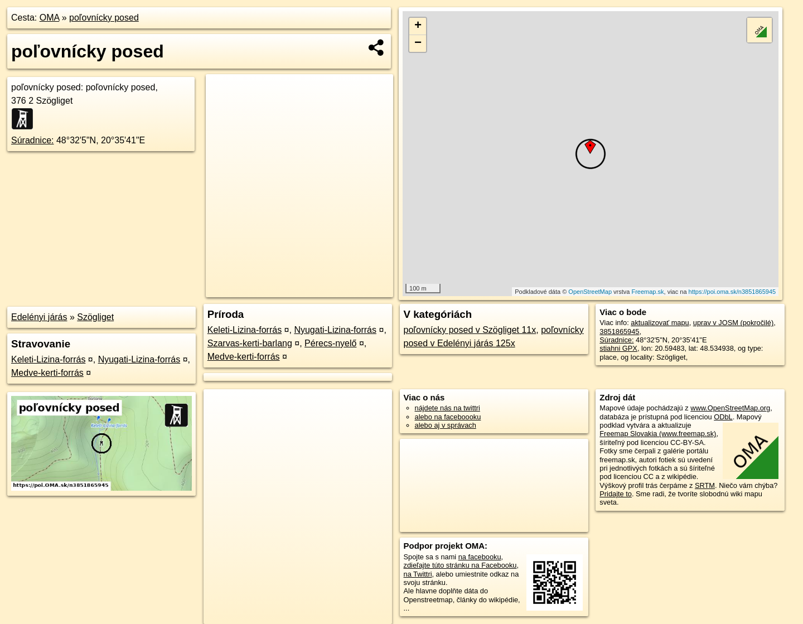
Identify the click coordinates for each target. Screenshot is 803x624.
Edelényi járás (39, 317)
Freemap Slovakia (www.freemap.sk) (657, 433)
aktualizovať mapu (660, 322)
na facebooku (479, 557)
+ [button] (418, 26)
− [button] (418, 43)
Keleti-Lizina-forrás (48, 359)
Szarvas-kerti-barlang (249, 343)
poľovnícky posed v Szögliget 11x (470, 330)
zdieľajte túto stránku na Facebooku (460, 565)
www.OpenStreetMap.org (730, 408)
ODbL (723, 417)
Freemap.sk (647, 291)
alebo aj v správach (445, 425)
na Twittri (418, 574)
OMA (50, 17)
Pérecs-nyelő (330, 343)
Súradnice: (32, 140)
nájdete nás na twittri (447, 408)
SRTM (705, 485)
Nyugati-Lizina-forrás (139, 359)
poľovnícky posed (104, 17)
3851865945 (619, 331)
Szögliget (95, 317)
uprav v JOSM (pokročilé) (733, 322)
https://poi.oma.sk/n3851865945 (732, 291)
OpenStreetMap (590, 291)
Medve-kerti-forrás (47, 373)
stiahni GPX (618, 348)
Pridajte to (615, 494)
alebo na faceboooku (448, 417)
